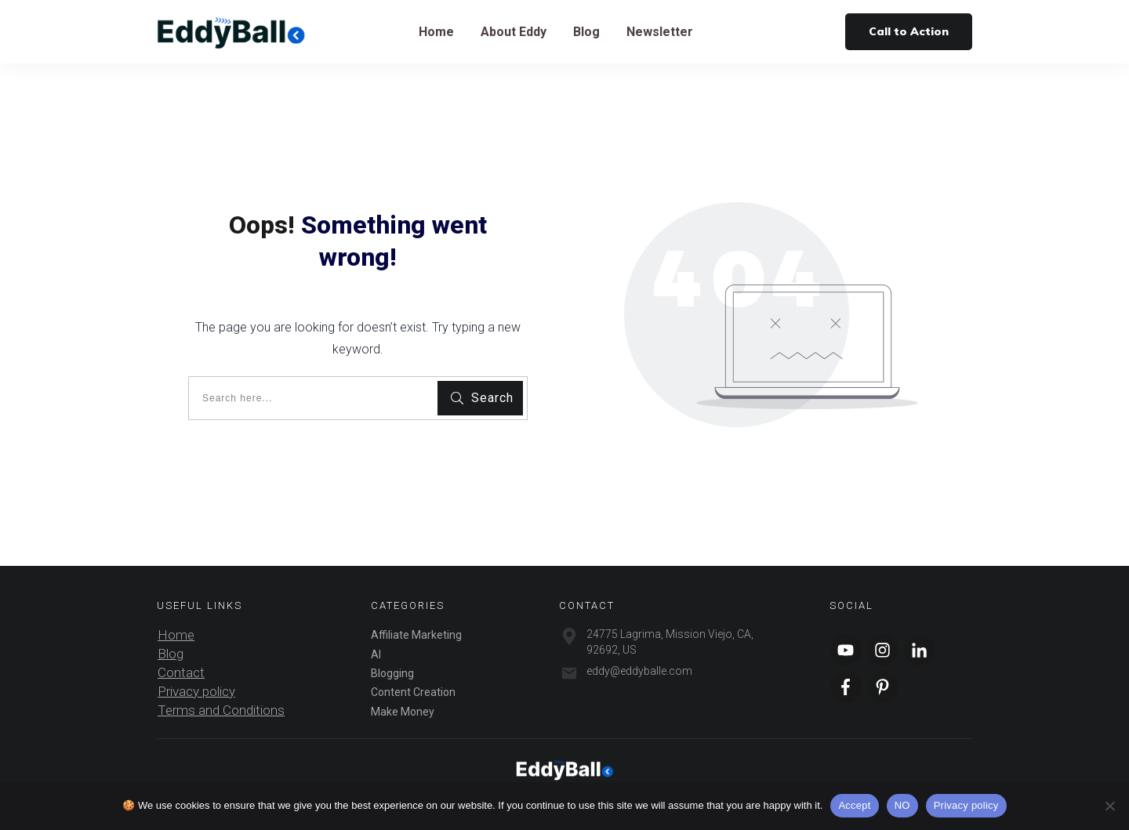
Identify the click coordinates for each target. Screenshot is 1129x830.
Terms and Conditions (221, 710)
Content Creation (413, 692)
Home (176, 635)
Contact (181, 672)
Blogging (392, 673)
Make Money (402, 711)
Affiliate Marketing (416, 635)
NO (902, 805)
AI (376, 654)
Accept (854, 805)
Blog (170, 653)
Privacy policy (196, 691)
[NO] (1109, 806)
